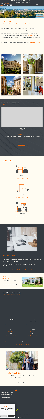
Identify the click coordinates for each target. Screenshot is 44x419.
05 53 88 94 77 (3, 398)
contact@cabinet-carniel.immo (6, 394)
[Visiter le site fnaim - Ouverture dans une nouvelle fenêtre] (8, 410)
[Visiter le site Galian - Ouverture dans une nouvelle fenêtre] (3, 410)
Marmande (30, 35)
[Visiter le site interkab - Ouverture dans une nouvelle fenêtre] (14, 410)
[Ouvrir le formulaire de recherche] (38, 4)
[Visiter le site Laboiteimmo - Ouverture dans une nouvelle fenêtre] (22, 416)
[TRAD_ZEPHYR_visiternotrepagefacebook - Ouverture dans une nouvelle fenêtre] (16, 390)
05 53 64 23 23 (3, 391)
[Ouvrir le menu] (42, 4)
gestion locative (33, 42)
